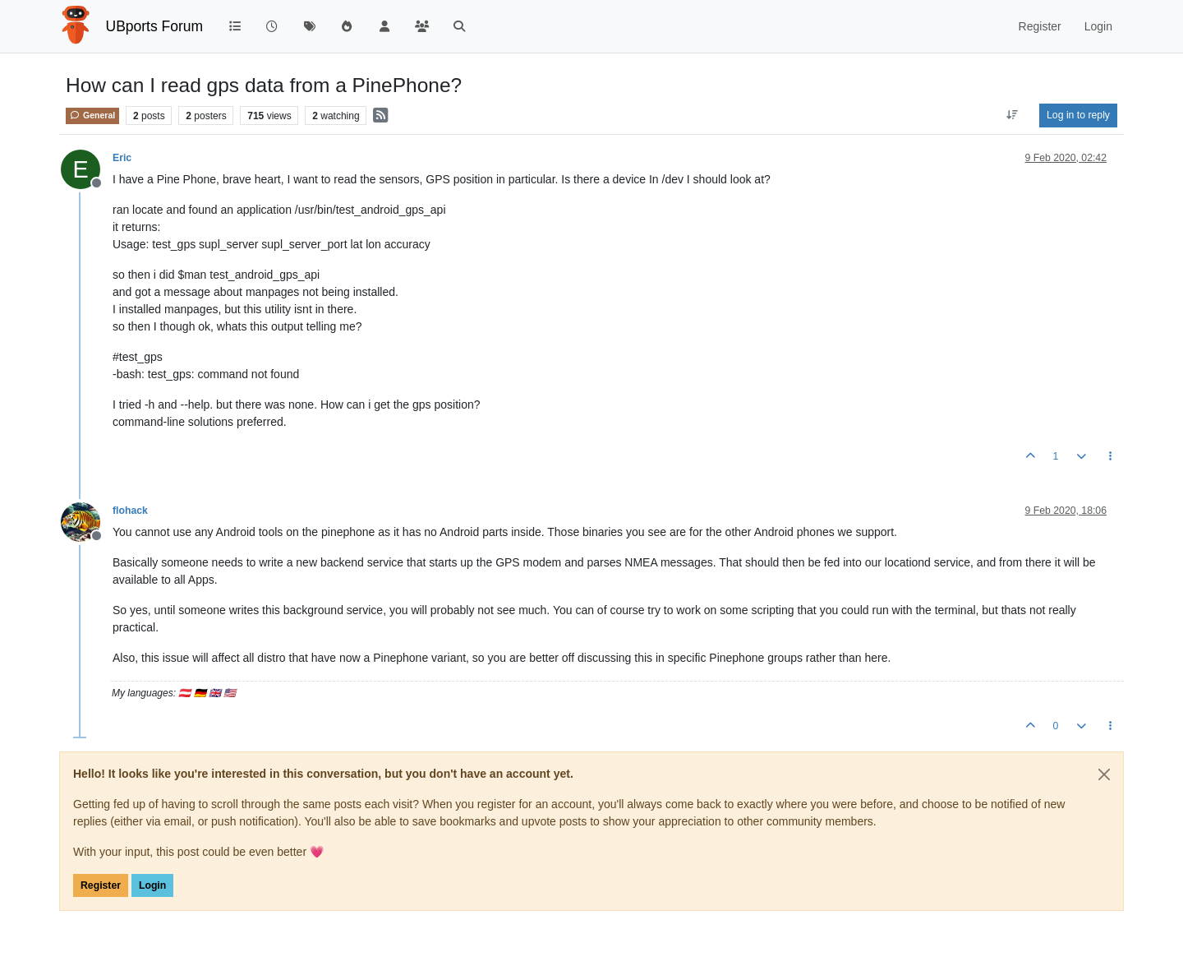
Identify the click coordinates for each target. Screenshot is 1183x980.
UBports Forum (155, 26)
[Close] (1104, 774)
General (92, 115)
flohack (130, 510)
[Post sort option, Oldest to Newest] (1012, 115)
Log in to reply (1078, 115)
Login (152, 885)
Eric (122, 158)
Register (101, 885)
